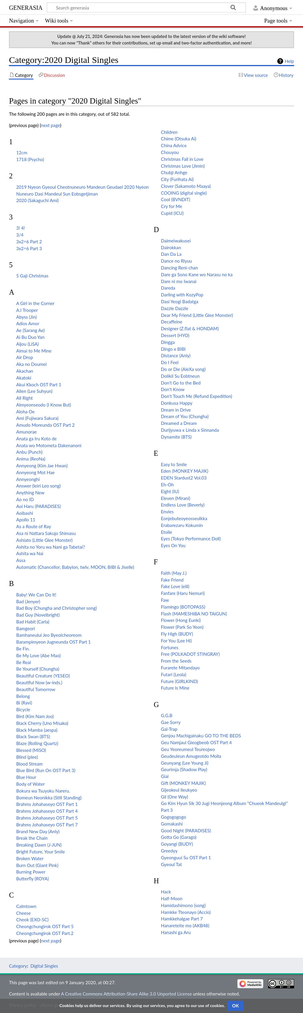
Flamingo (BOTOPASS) (183, 606)
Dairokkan (171, 247)
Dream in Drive (176, 409)
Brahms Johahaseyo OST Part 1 (47, 804)
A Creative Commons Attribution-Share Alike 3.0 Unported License (126, 993)
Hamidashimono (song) (183, 905)
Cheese (23, 913)
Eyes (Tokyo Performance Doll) (191, 538)
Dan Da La (171, 254)
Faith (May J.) (174, 573)
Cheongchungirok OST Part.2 (45, 933)
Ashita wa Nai (29, 553)
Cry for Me (171, 206)
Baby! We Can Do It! (36, 594)
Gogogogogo (173, 817)
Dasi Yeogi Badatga (179, 301)
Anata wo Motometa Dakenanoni (48, 445)
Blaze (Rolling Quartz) (37, 743)
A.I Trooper (27, 310)
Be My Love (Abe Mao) (38, 655)
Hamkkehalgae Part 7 (182, 918)
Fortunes (169, 647)
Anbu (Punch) (29, 452)
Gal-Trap (169, 729)
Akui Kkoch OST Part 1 (38, 384)
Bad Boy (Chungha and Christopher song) (56, 608)
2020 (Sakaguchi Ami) (37, 200)
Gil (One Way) (174, 796)
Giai (165, 776)
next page (50, 125)
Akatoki (23, 377)
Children (169, 132)
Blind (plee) (27, 757)
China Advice (174, 145)
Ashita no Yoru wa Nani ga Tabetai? (50, 547)
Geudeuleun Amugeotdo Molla (191, 756)
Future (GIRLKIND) (179, 681)
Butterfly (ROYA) (32, 878)
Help (289, 61)
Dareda (168, 287)
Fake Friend (172, 579)
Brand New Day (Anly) (37, 831)
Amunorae (26, 431)
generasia (25, 7)
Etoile (166, 532)
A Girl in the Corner (35, 303)
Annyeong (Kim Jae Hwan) (42, 465)
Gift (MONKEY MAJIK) (183, 783)
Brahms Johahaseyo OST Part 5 (47, 817)
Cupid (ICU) (172, 213)
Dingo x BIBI (173, 349)
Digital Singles (44, 965)
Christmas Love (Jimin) (183, 166)
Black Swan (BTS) (33, 736)
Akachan (24, 371)
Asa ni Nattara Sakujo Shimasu (46, 533)
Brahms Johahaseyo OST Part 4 (47, 811)
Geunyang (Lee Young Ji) (185, 763)
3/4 (19, 234)
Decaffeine (171, 321)
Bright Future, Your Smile (40, 851)
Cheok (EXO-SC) (32, 919)
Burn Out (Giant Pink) (37, 865)
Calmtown (26, 906)
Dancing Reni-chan (179, 267)
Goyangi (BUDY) (177, 844)
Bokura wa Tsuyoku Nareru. (43, 790)
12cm (21, 152)
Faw (165, 600)
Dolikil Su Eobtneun (180, 376)
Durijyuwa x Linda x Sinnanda (190, 430)
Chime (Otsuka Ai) (178, 138)
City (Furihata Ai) (177, 179)
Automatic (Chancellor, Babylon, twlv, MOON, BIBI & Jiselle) (75, 567)
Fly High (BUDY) (177, 633)
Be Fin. (23, 648)
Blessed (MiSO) (31, 750)
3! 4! (20, 228)
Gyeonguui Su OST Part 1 (186, 857)
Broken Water (29, 858)
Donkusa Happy (176, 403)
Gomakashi (172, 823)
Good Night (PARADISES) (186, 830)
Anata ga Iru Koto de (36, 438)
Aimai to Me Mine (33, 350)
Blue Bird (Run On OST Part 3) (45, 770)
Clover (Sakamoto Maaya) (186, 186)
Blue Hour (26, 777)
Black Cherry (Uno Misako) (42, 723)
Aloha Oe (25, 411)
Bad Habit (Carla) (32, 621)
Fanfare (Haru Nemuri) (183, 593)
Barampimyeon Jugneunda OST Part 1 (53, 641)
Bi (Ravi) (24, 702)
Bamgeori (25, 628)
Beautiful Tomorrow (35, 689)
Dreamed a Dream (179, 423)
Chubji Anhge (174, 172)
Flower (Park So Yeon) (182, 627)
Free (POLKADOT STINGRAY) (190, 654)
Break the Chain (32, 838)
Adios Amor (27, 323)
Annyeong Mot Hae (35, 472)
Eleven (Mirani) (175, 498)
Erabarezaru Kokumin (182, 525)
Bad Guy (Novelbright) (38, 614)
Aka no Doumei (31, 364)
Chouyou (170, 152)
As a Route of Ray (33, 526)
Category (18, 965)
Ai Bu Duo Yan (30, 337)
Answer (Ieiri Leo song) (38, 485)
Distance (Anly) (176, 355)
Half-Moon (172, 898)
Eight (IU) (170, 491)
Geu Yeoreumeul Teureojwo (188, 749)
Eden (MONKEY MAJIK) (184, 471)
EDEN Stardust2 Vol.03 (184, 477)
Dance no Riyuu (176, 260)
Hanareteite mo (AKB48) (185, 925)
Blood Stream (29, 763)
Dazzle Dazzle (174, 308)
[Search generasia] (146, 7)
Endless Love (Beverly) (182, 504)
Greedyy (169, 850)
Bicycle (23, 709)
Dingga (168, 342)
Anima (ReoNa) (30, 458)
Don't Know (173, 389)
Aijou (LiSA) (27, 344)
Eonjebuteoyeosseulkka (184, 518)
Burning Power (31, 871)
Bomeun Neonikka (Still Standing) (49, 797)
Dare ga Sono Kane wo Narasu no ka (197, 274)
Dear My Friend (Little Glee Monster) (197, 315)
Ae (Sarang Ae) (30, 330)
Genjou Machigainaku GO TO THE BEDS (201, 735)
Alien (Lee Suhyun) (34, 391)
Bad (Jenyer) (28, 601)
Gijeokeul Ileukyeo (179, 790)
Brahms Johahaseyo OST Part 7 (47, 824)
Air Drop (24, 357)
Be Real (23, 662)
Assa (20, 560)
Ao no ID (25, 499)
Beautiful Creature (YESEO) (43, 675)
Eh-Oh (167, 484)
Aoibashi (24, 513)
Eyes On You (173, 545)
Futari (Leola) (173, 674)
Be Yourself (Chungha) (37, 668)
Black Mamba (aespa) (36, 730)
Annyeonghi (28, 479)
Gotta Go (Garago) (178, 837)
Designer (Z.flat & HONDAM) (190, 328)
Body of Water (30, 784)
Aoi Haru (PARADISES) (38, 506)
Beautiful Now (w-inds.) (39, 682)
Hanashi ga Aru (176, 932)
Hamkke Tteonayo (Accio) (186, 912)
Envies (167, 511)
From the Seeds (176, 660)
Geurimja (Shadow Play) (184, 769)
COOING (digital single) (184, 193)
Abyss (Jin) (26, 317)
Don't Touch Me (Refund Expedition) (196, 396)
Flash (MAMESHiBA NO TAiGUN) (194, 613)
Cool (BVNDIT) (175, 199)
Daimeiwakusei (176, 240)
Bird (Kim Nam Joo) (35, 716)
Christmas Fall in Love (182, 159)
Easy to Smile (174, 464)
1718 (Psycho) (30, 159)
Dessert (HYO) (175, 335)
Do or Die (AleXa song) (183, 369)
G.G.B (167, 715)
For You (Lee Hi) (176, 640)
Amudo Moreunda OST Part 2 (45, 425)
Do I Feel (170, 362)
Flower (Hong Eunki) (181, 620)
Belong (23, 696)
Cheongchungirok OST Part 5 (45, 926)
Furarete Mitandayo (180, 667)
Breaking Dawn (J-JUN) (39, 844)
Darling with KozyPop (182, 294)
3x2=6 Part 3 (29, 248)
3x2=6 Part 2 (29, 241)
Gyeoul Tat (171, 864)
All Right (24, 398)
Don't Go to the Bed (181, 382)
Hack (166, 891)
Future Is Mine (175, 687)
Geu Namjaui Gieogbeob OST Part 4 (196, 742)
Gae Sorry (170, 722)
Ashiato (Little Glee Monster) (44, 540)
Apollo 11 (26, 519)
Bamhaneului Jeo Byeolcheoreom (49, 635)
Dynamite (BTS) (176, 436)
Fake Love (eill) (175, 586)
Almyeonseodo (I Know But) (43, 404)
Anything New (30, 492)
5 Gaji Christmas (32, 275)
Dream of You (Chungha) (185, 416)
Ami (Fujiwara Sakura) (37, 418)
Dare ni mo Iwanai (178, 281)
